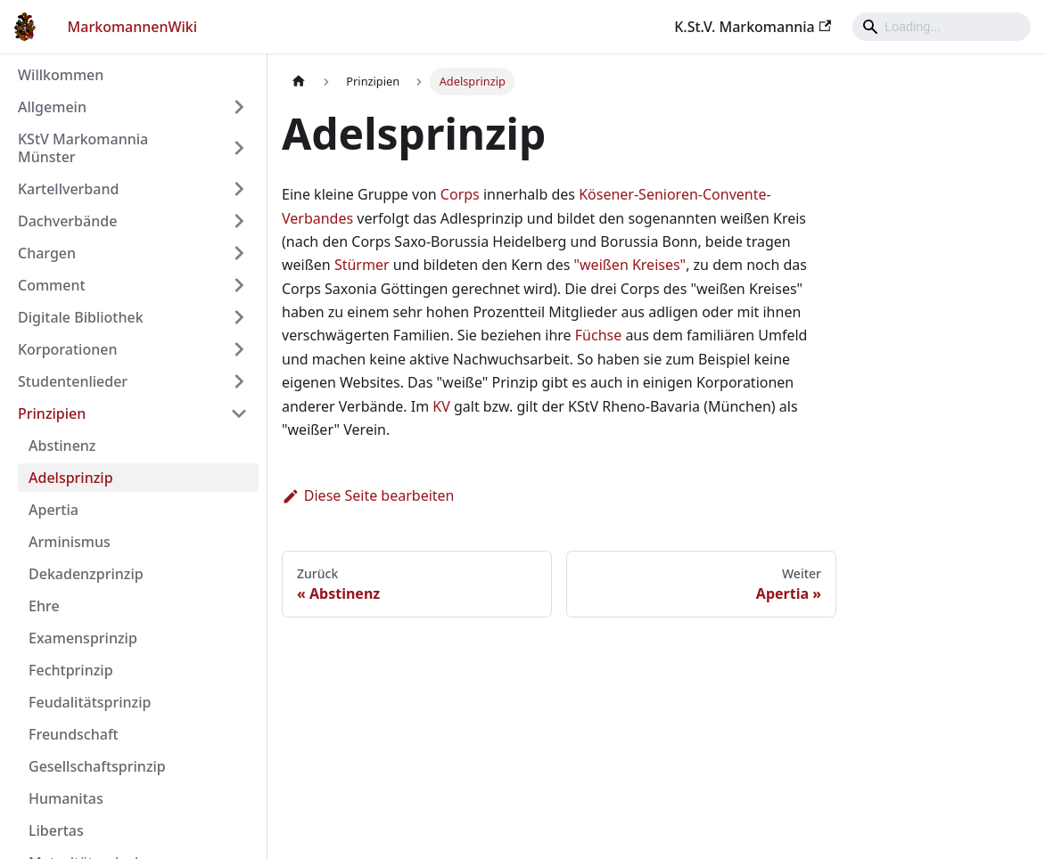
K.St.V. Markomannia (752, 27)
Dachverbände (67, 221)
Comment (52, 285)
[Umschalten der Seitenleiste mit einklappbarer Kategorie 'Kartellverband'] (239, 189)
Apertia (53, 509)
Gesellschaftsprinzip (97, 766)
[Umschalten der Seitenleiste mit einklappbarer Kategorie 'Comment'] (239, 285)
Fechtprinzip (71, 670)
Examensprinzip (83, 638)
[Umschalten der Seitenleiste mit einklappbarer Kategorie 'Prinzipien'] (239, 413)
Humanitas (66, 798)
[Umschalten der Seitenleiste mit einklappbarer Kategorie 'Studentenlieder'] (239, 381)
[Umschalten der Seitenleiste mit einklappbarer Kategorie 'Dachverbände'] (239, 221)
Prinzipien (52, 413)
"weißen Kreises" (630, 264)
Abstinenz (62, 445)
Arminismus (70, 542)
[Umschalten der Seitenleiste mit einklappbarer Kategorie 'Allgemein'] (239, 107)
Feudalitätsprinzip (90, 702)
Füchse (598, 335)
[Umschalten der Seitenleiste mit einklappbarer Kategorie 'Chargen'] (239, 253)
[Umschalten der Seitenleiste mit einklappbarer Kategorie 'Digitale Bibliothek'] (239, 317)
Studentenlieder (73, 381)
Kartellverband (68, 189)
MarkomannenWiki (133, 27)
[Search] (941, 26)
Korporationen (67, 349)
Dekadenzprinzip (86, 574)
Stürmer (362, 264)
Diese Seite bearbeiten (368, 495)
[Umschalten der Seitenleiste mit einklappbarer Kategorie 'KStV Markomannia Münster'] (239, 148)
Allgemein (52, 107)
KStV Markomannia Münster (83, 148)
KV (441, 406)
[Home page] (299, 81)
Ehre (44, 606)
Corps (460, 194)
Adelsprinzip (71, 477)
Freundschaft (74, 734)
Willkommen (60, 75)
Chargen (47, 253)
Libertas (56, 830)
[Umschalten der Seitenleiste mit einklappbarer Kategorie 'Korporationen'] (239, 349)
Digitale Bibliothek (81, 317)
